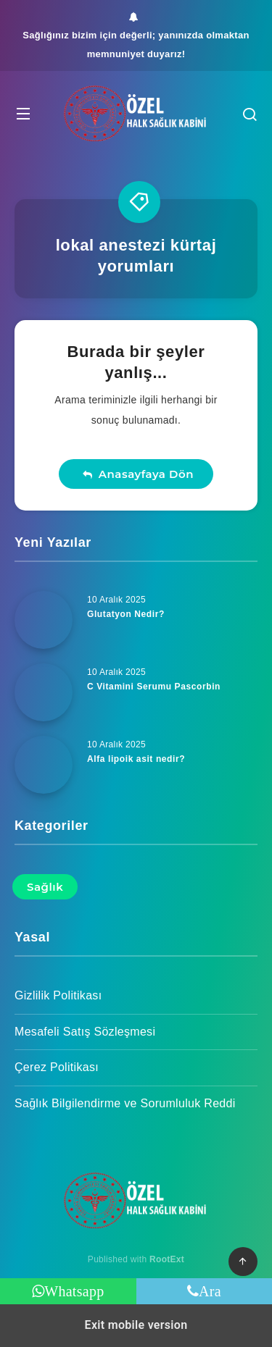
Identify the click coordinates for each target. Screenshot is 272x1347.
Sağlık (45, 887)
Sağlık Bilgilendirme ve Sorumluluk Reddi (125, 1103)
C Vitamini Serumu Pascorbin (154, 686)
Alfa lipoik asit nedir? (136, 759)
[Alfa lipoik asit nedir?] (44, 765)
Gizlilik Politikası (58, 995)
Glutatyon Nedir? (126, 614)
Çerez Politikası (57, 1067)
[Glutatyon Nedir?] (44, 620)
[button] (23, 113)
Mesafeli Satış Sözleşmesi (85, 1031)
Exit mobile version (136, 1325)
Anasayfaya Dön (138, 474)
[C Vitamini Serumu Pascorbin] (44, 692)
